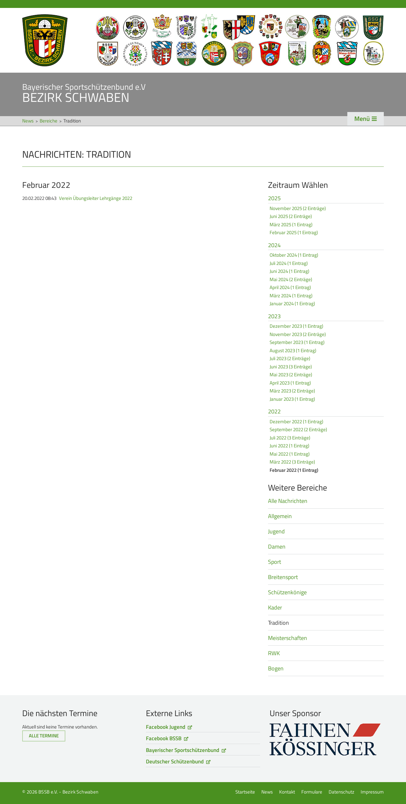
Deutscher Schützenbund (175, 761)
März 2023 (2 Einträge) (292, 390)
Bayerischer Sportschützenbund (182, 750)
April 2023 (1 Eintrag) (290, 382)
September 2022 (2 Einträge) (298, 429)
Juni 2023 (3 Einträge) (291, 366)
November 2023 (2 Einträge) (298, 334)
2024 (274, 245)
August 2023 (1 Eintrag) (293, 350)
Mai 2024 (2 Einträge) (291, 279)
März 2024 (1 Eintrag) (291, 295)
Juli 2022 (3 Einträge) (290, 437)
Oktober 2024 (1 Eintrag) (294, 255)
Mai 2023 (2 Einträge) (291, 374)
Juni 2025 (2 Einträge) (291, 216)
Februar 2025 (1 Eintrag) (294, 232)
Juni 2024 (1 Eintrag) (289, 271)
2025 (274, 198)
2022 (274, 412)
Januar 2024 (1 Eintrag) (292, 303)
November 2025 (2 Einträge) (298, 208)
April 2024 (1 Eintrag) (290, 287)
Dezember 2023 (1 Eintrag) (296, 326)
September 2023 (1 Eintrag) (297, 342)
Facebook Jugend (165, 727)
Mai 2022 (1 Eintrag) (290, 454)
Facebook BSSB (163, 738)
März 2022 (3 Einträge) (292, 461)
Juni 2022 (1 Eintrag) (289, 445)
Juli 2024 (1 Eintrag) (289, 263)
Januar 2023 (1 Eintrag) (292, 399)
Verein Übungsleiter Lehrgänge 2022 (95, 198)
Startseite (203, 40)
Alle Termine (44, 735)
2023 (274, 316)
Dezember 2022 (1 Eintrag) (296, 421)
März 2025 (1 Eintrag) (291, 224)
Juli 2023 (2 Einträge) (290, 358)
